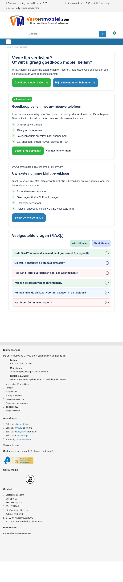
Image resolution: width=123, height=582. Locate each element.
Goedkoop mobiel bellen (32, 82)
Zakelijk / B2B (12, 407)
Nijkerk (63, 379)
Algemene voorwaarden (17, 403)
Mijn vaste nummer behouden (75, 82)
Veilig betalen (12, 391)
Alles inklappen (101, 243)
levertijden (24, 384)
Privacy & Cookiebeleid (42, 574)
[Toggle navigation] (9, 41)
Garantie (10, 399)
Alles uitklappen (78, 243)
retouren (21, 399)
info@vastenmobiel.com (18, 510)
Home (9, 47)
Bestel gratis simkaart (28, 150)
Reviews (9, 388)
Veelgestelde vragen (58, 150)
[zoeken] (97, 34)
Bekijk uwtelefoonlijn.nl (29, 217)
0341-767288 (26, 363)
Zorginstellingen (13, 411)
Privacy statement (14, 395)
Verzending (11, 384)
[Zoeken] (58, 34)
